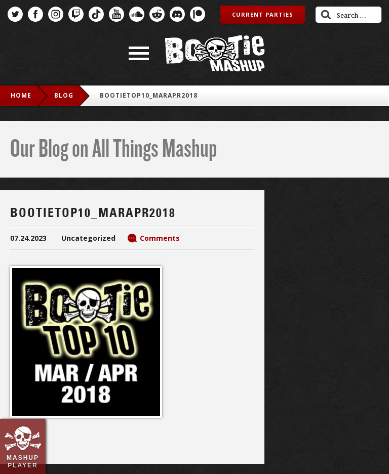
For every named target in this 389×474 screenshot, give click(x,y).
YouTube (116, 14)
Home (21, 95)
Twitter (15, 14)
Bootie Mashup (214, 53)
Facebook (35, 14)
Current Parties (262, 14)
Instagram (55, 14)
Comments (160, 238)
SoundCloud (136, 14)
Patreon (197, 14)
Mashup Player (23, 461)
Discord (177, 14)
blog (63, 95)
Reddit (157, 14)
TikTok (96, 14)
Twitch (76, 14)
